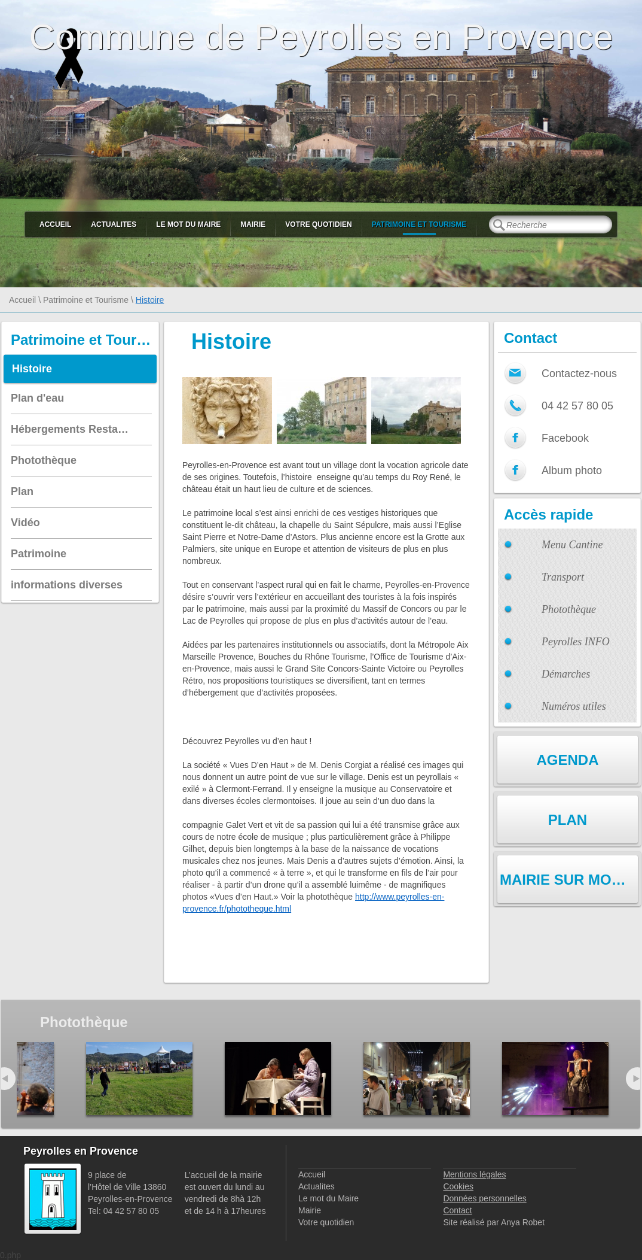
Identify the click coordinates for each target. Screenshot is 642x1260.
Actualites (113, 224)
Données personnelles (484, 1198)
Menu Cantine (572, 545)
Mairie (252, 224)
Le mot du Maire (188, 224)
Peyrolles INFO (576, 642)
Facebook (565, 438)
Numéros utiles (574, 706)
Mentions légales (474, 1174)
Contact (457, 1210)
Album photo (572, 470)
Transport (563, 577)
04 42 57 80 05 (577, 406)
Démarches (566, 674)
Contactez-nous (579, 373)
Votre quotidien (318, 224)
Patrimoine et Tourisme (419, 224)
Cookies (458, 1186)
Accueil (55, 224)
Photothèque (569, 609)
